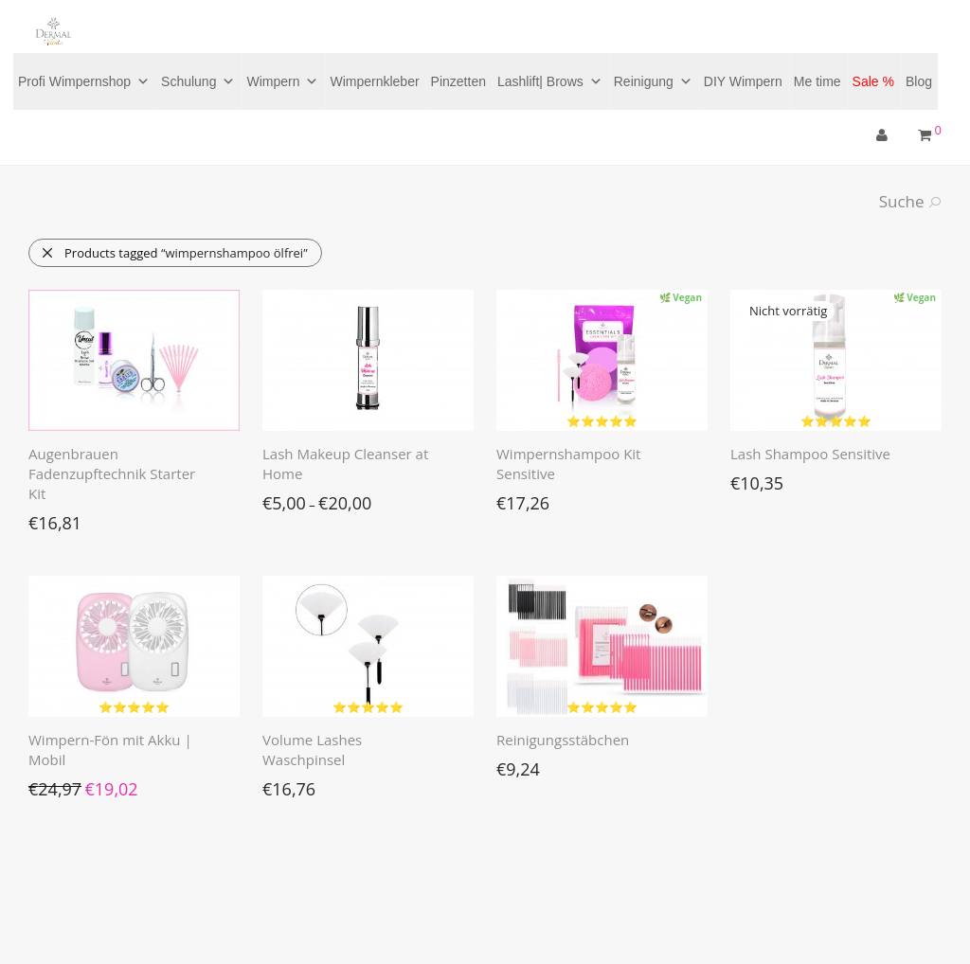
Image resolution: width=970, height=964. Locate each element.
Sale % (873, 81)
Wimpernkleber (374, 81)
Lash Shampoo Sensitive (810, 453)
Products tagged (174, 252)
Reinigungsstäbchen (562, 739)
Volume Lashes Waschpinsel (312, 749)
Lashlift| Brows (549, 81)
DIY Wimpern (743, 81)
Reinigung (653, 81)
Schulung (198, 81)
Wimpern (282, 81)
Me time (817, 81)
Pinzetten (458, 81)
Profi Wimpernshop (84, 81)
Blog (919, 81)
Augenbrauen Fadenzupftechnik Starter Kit (111, 473)
